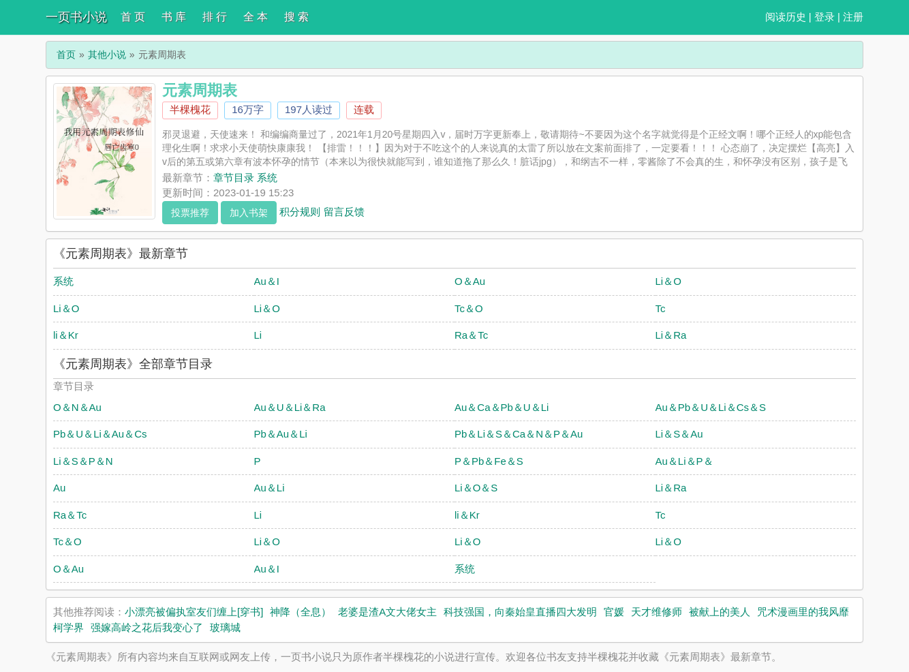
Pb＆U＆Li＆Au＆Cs (100, 434)
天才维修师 (656, 611)
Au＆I (267, 281)
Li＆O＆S (475, 487)
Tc (661, 308)
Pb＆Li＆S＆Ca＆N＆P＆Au (518, 434)
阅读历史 (785, 16)
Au (59, 487)
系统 (63, 281)
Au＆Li (269, 487)
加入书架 (249, 212)
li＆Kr (65, 335)
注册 (853, 16)
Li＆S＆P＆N (83, 461)
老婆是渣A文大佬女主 (387, 611)
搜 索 (296, 16)
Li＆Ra (671, 335)
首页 (66, 54)
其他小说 (107, 54)
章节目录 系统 (245, 177)
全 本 (255, 16)
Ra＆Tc (471, 335)
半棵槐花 (190, 109)
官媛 (614, 611)
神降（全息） (300, 611)
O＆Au (469, 281)
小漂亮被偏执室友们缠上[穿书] (194, 611)
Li (258, 335)
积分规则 (299, 211)
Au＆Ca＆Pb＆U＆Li (501, 407)
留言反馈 (344, 211)
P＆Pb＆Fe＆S (488, 461)
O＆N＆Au (77, 407)
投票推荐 (190, 212)
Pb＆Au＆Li (280, 434)
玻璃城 (225, 627)
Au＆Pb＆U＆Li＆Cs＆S (711, 407)
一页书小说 (76, 17)
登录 (824, 16)
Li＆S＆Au (679, 434)
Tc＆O (468, 308)
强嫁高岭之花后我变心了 (147, 627)
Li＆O (668, 281)
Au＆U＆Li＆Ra (290, 407)
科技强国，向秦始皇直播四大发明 (520, 611)
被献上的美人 (719, 611)
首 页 (133, 16)
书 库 (173, 16)
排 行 (214, 16)
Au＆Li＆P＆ (684, 461)
